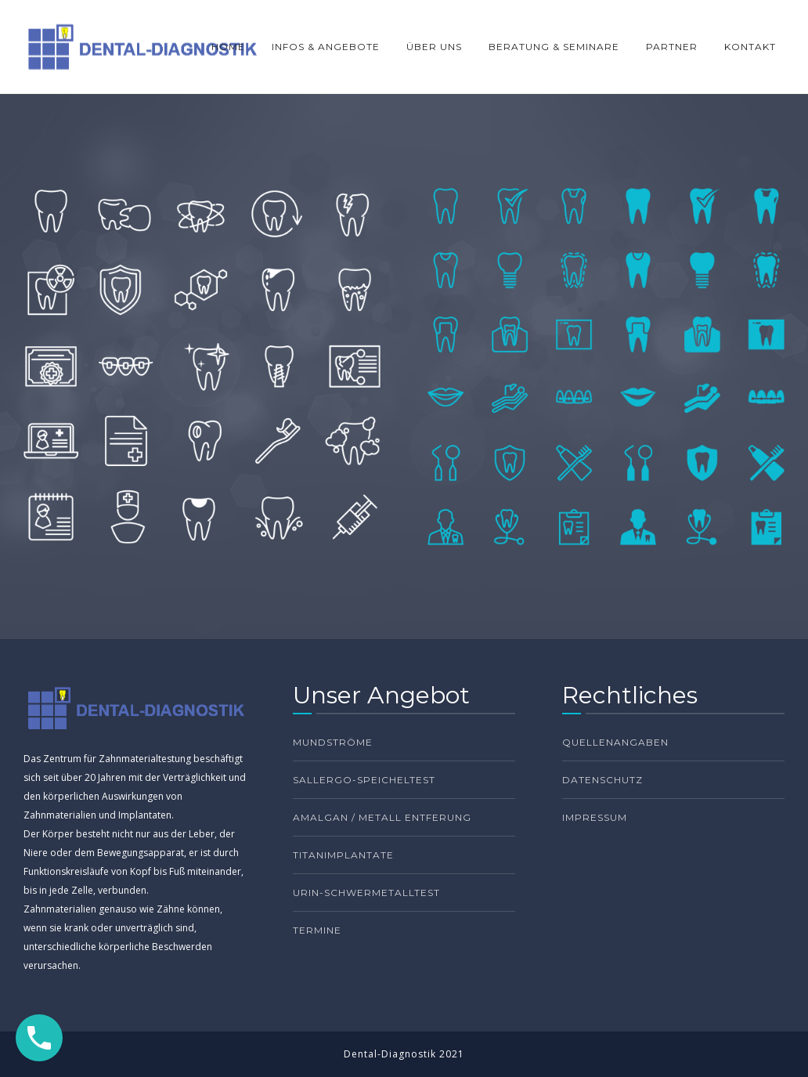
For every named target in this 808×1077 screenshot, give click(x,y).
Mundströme (333, 742)
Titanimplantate (343, 855)
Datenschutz (602, 780)
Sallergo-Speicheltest (364, 780)
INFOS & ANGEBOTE (326, 46)
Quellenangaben (615, 742)
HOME (228, 46)
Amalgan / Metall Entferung (382, 817)
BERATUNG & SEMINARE (554, 46)
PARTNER (672, 46)
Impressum (594, 817)
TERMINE (317, 930)
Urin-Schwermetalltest (366, 892)
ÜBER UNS (434, 46)
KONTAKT (750, 46)
